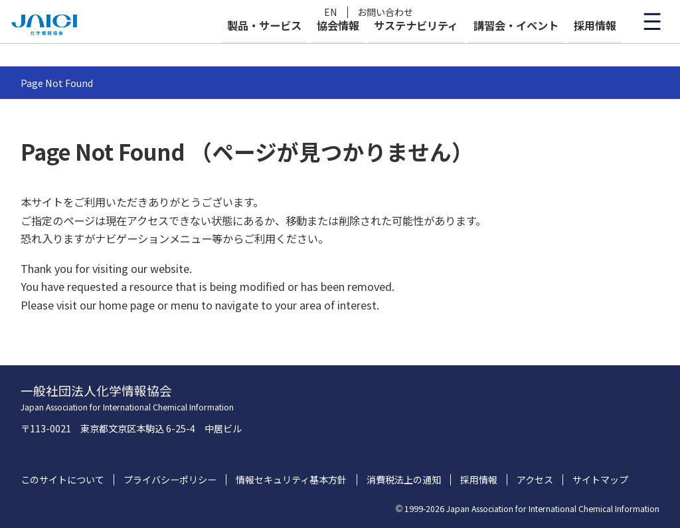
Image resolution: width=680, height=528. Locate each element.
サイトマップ (600, 479)
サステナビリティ (392, 48)
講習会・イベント (504, 48)
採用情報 (595, 48)
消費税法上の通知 (404, 479)
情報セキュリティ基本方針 (291, 479)
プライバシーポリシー (170, 479)
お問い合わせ (385, 12)
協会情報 (302, 48)
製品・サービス (216, 48)
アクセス (535, 479)
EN (330, 12)
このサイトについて (62, 479)
